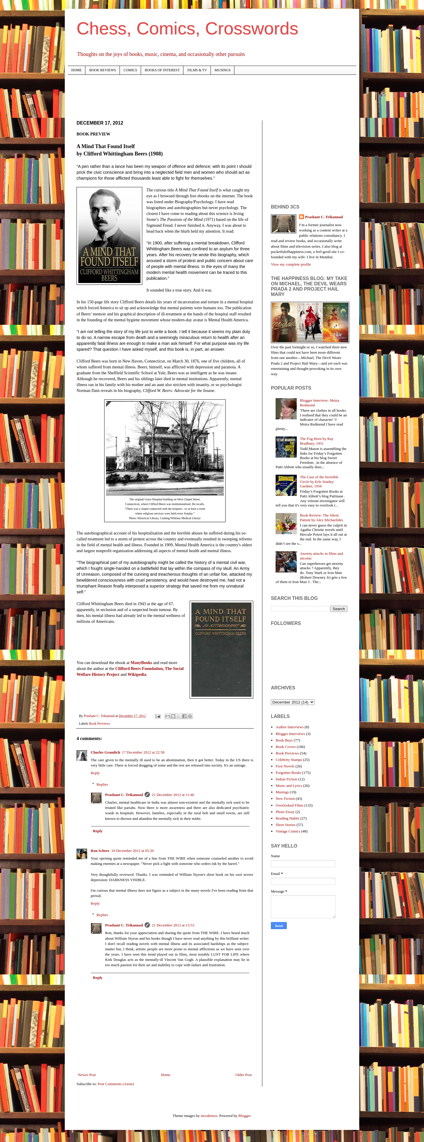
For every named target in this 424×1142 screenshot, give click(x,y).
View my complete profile (291, 264)
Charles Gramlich (105, 752)
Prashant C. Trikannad (124, 794)
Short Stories (286, 824)
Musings (282, 792)
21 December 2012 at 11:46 (173, 794)
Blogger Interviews (290, 733)
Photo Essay (285, 812)
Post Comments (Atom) (116, 1084)
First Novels (285, 766)
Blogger (244, 1115)
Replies (102, 784)
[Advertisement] (184, 97)
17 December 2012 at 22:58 (143, 752)
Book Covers (286, 746)
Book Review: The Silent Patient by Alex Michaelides (321, 517)
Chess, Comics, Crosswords (188, 28)
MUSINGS (223, 70)
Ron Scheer (100, 850)
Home (165, 1075)
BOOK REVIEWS (102, 70)
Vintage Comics (288, 831)
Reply (95, 773)
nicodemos (209, 1115)
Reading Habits (287, 818)
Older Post (244, 1075)
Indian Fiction (286, 779)
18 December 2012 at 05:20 (132, 850)
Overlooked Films (289, 805)
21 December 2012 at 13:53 (173, 925)
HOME (76, 70)
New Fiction (285, 798)
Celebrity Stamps (289, 759)
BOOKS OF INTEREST (162, 70)
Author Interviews (290, 727)
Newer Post (87, 1075)
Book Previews (99, 724)
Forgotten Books (288, 772)
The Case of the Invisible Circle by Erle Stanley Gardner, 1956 (319, 481)
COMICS (130, 70)
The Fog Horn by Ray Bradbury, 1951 (316, 441)
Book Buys (284, 740)
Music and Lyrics (289, 785)
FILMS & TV (197, 70)
